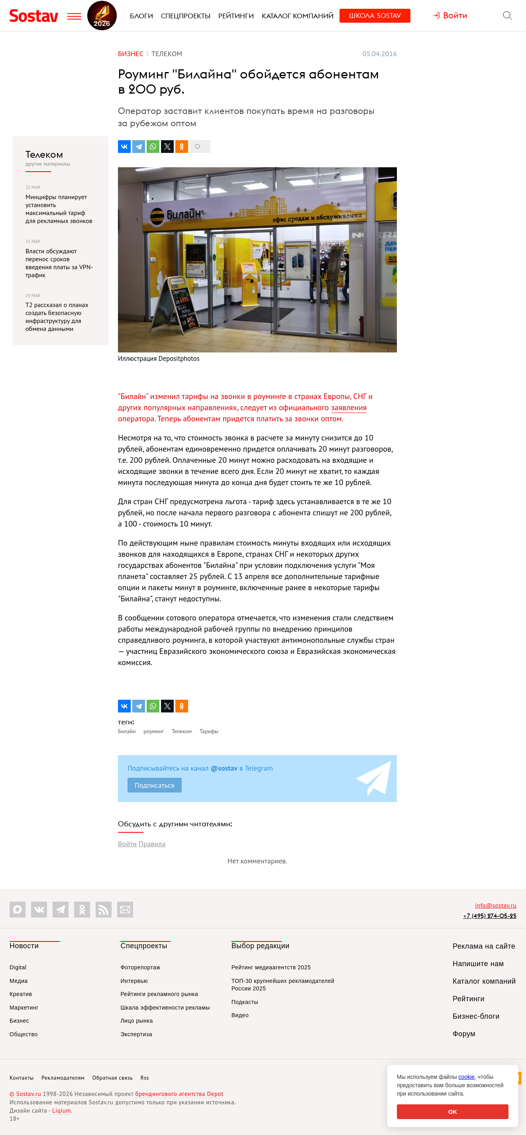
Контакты (22, 1077)
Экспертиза (136, 1034)
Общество (24, 1034)
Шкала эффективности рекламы (165, 1007)
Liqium (61, 1110)
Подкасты (245, 1002)
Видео (240, 1015)
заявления (349, 407)
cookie (467, 1077)
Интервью (134, 981)
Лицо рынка (136, 1021)
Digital (18, 967)
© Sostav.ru (25, 1094)
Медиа (19, 981)
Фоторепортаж (140, 967)
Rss (145, 1077)
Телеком (44, 154)
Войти (127, 843)
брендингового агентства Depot (179, 1094)
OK (452, 1111)
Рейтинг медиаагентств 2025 (271, 967)
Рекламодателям (62, 1077)
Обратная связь (112, 1077)
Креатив (21, 994)
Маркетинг (24, 1007)
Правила (152, 843)
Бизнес (19, 1021)
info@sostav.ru (495, 905)
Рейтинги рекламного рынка (159, 994)
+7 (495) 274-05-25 (489, 916)
